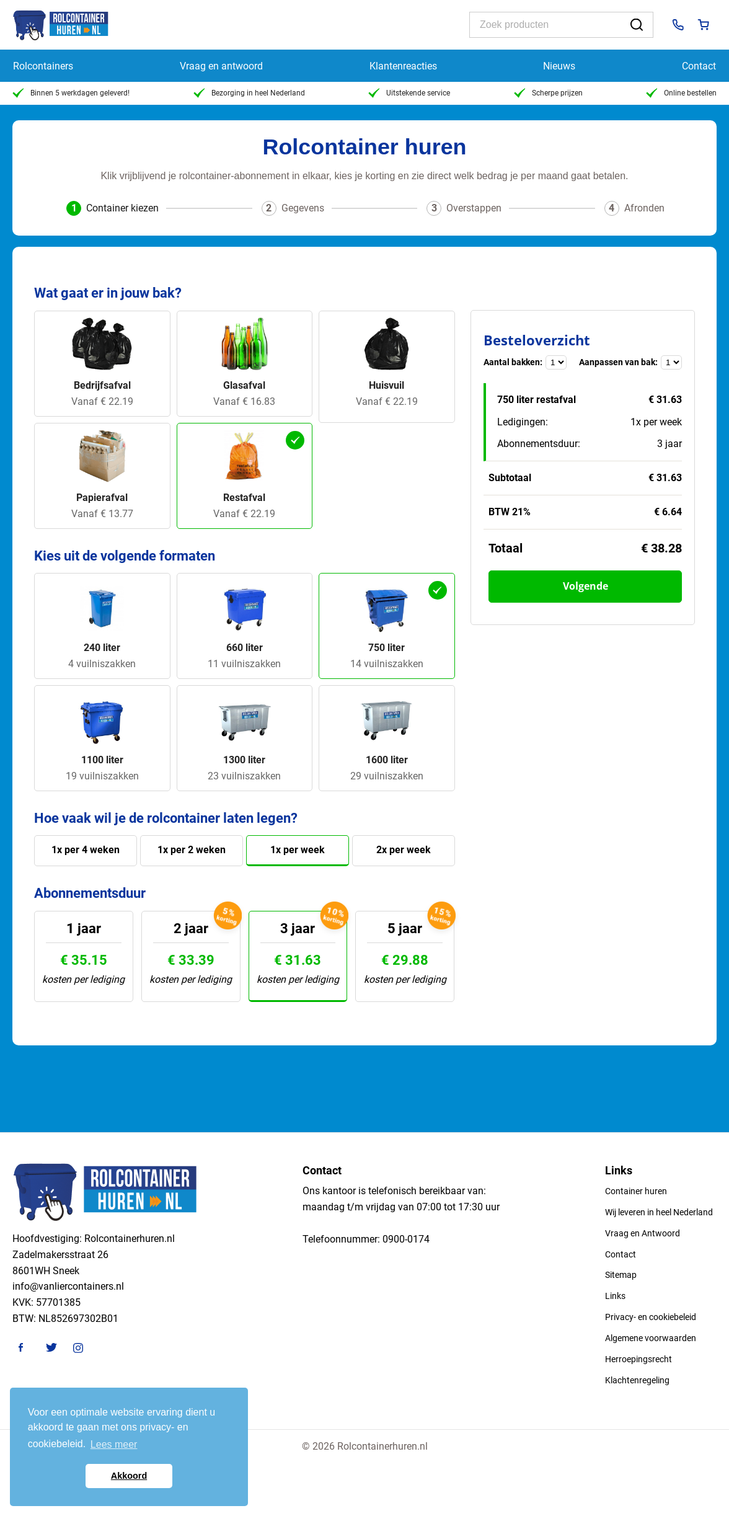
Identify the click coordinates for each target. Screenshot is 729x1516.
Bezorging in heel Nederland (249, 93)
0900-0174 (406, 1239)
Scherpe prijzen (548, 93)
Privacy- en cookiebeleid (650, 1317)
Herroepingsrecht (638, 1359)
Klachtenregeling (637, 1380)
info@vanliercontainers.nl (68, 1286)
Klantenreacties (403, 66)
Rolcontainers (43, 66)
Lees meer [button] (114, 1444)
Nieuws (559, 66)
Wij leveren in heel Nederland (659, 1212)
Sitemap (621, 1275)
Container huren (636, 1191)
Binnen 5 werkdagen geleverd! (71, 93)
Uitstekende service (409, 93)
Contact (699, 66)
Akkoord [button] (129, 1476)
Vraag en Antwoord (642, 1233)
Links (615, 1296)
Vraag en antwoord (221, 66)
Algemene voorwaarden (650, 1338)
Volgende (585, 586)
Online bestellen (681, 93)
